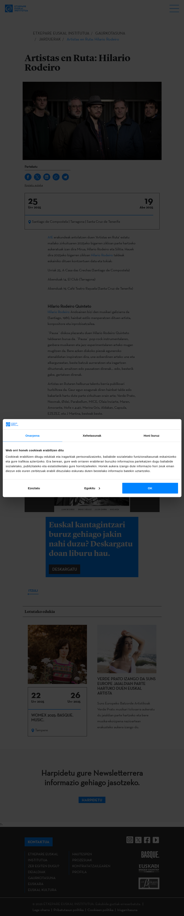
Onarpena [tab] (32, 435)
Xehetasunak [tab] (92, 435)
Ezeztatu (34, 488)
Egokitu (92, 488)
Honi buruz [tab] (151, 435)
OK (150, 488)
